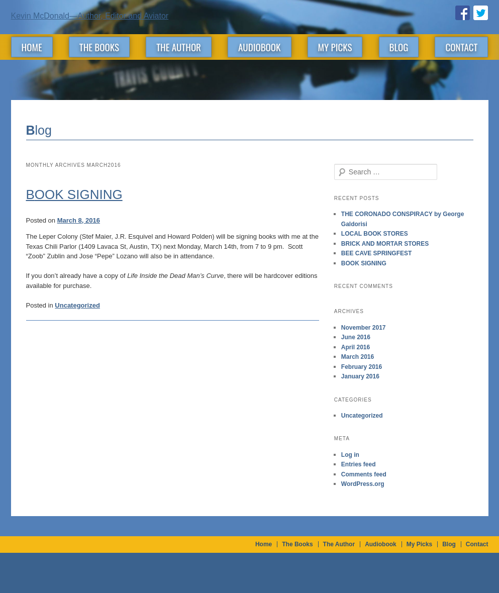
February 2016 (361, 366)
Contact (461, 47)
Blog (399, 47)
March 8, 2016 (78, 220)
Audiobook (259, 47)
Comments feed (363, 474)
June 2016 (355, 337)
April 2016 (355, 347)
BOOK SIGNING (74, 194)
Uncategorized (77, 305)
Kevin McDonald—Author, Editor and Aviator (90, 16)
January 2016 (360, 376)
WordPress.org (362, 483)
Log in (350, 454)
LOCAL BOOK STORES (374, 233)
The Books (99, 47)
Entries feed (358, 464)
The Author (178, 47)
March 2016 (357, 356)
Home (32, 47)
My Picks (335, 47)
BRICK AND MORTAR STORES (385, 243)
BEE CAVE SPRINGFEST (376, 253)
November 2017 (363, 327)
